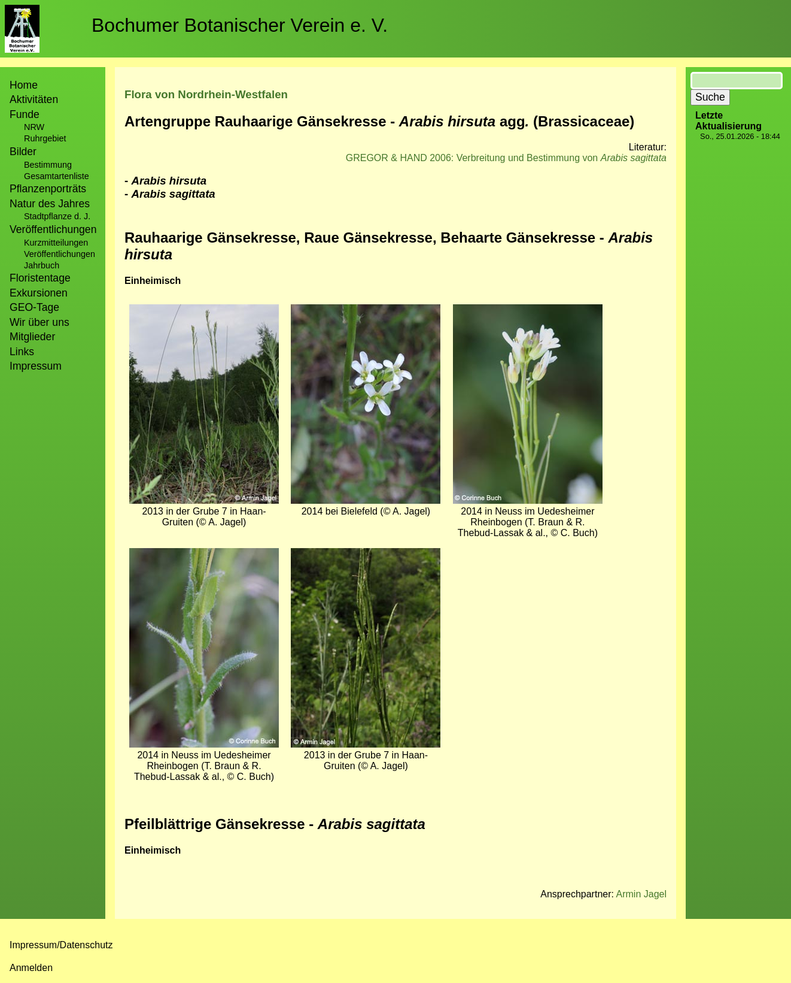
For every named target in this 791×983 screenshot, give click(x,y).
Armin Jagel (641, 894)
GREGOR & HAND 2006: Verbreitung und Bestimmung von (506, 158)
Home (24, 85)
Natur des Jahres (50, 204)
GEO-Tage (34, 307)
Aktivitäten (34, 99)
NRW (34, 127)
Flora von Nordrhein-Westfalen (206, 94)
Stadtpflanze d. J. (57, 216)
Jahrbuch (41, 265)
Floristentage (40, 278)
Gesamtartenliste (56, 176)
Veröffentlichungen (59, 254)
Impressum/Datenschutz (61, 945)
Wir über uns (39, 322)
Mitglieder (32, 337)
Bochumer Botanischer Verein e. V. (240, 25)
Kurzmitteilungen (56, 242)
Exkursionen (39, 293)
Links (22, 352)
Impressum (36, 366)
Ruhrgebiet (45, 138)
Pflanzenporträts (48, 189)
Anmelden (31, 968)
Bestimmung (48, 165)
